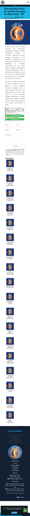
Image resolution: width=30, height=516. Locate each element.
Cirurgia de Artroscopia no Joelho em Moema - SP (10, 229)
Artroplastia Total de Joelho (14, 440)
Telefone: (7, 129)
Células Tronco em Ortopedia (10, 287)
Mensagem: (8, 134)
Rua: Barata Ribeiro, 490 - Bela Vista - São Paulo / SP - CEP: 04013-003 (15, 485)
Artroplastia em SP (10, 391)
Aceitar (14, 512)
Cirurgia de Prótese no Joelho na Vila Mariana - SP (10, 318)
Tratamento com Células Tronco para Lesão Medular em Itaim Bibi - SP (10, 215)
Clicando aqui (15, 119)
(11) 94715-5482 (15, 115)
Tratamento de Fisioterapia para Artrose (10, 243)
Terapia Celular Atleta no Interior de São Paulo (10, 347)
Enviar (15, 146)
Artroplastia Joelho (14, 438)
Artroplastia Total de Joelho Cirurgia (14, 441)
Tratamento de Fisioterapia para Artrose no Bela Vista (10, 406)
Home (15, 463)
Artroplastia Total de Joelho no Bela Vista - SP (10, 184)
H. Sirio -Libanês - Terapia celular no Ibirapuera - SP (10, 422)
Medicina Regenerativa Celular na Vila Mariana (10, 362)
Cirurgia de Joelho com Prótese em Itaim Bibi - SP (10, 170)
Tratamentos (15, 467)
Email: (18, 124)
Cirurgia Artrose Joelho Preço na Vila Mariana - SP (10, 273)
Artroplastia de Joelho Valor (14, 436)
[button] (28, 2)
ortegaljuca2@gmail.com (15, 478)
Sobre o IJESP (15, 465)
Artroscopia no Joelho (14, 443)
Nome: (7, 124)
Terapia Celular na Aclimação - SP (10, 258)
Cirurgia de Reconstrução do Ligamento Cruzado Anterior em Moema (10, 200)
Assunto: (18, 129)
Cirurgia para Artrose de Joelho (10, 302)
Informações (15, 470)
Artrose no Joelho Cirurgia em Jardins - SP (10, 332)
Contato (15, 468)
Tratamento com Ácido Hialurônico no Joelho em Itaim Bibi (10, 378)
